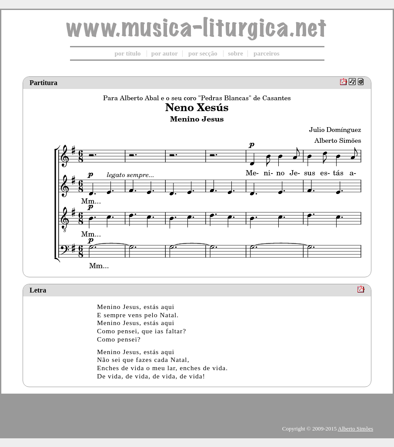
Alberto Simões (355, 428)
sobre (235, 53)
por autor (164, 53)
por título (127, 53)
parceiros (266, 53)
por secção (202, 53)
